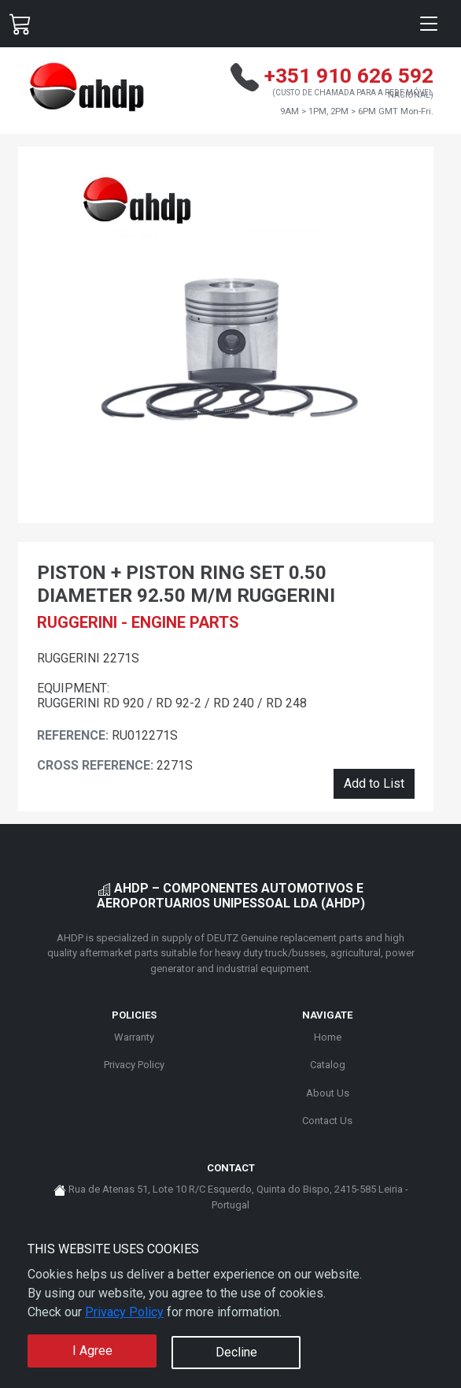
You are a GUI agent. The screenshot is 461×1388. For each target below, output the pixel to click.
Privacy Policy (124, 1311)
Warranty (134, 1037)
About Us (327, 1093)
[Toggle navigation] (429, 23)
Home (327, 1037)
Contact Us (327, 1120)
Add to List (374, 783)
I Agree (92, 1350)
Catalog (327, 1065)
